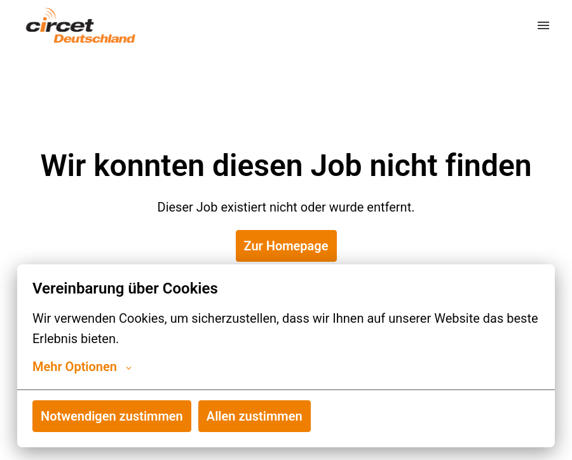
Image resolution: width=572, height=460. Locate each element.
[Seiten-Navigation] (543, 25)
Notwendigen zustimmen (112, 416)
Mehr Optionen (82, 366)
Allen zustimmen (255, 416)
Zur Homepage (286, 246)
